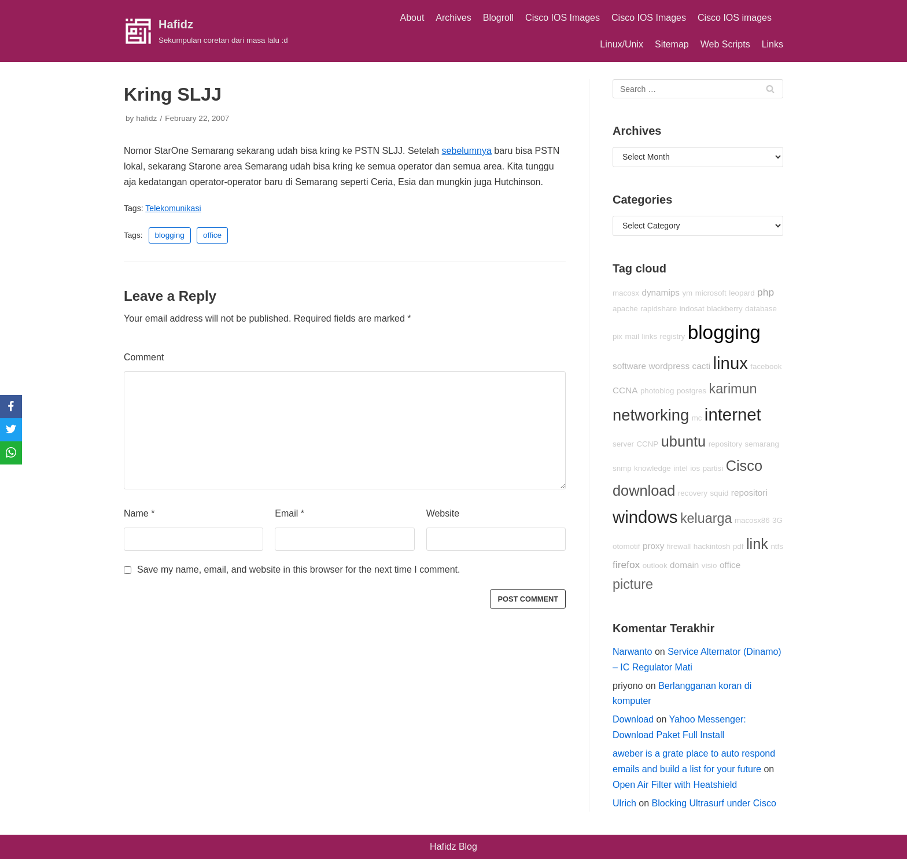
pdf (738, 546)
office (212, 235)
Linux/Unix (621, 44)
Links (772, 44)
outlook (655, 565)
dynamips (660, 292)
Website (443, 513)
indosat (692, 308)
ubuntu (683, 441)
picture (633, 584)
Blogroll (498, 18)
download (644, 490)
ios (695, 468)
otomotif (626, 546)
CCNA (625, 390)
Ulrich (624, 803)
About (412, 18)
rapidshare (658, 308)
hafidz (146, 118)
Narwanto (632, 652)
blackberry (724, 308)
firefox (626, 564)
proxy (653, 546)
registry (672, 336)
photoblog (657, 390)
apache (625, 308)
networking (651, 415)
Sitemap (672, 44)
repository (726, 444)
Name (139, 513)
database (761, 308)
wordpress (669, 366)
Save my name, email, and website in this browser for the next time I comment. (298, 569)
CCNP (647, 444)
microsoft (711, 293)
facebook (765, 366)
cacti (701, 366)
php (765, 292)
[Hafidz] (206, 31)
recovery (692, 493)
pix (617, 336)
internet (733, 414)
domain (684, 565)
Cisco (744, 466)
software (629, 366)
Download (633, 719)
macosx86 (752, 520)
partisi (713, 468)
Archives (453, 18)
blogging (170, 235)
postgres (691, 390)
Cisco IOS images (735, 18)
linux (730, 363)
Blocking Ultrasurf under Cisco (714, 803)
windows (645, 516)
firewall (679, 546)
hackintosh (712, 546)
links (649, 336)
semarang (762, 444)
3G (777, 520)
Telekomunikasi (173, 208)
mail (632, 336)
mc (697, 418)
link (757, 544)
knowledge (652, 468)
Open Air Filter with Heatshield (675, 785)
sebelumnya (467, 151)
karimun (733, 388)
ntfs (776, 546)
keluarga (706, 518)
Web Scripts (725, 44)
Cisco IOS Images (562, 18)
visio (709, 565)
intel (680, 468)
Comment (144, 357)
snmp (622, 468)
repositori (749, 492)
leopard (741, 293)
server (623, 444)
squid (719, 493)
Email (289, 513)
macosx (626, 293)
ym (687, 293)
